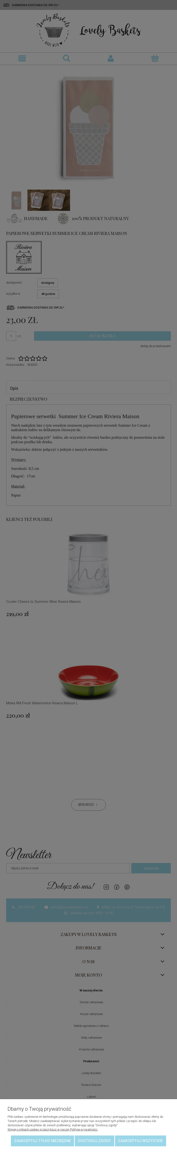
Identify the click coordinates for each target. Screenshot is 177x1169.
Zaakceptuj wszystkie (140, 1141)
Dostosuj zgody (94, 1141)
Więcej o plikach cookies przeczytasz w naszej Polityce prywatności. (53, 1129)
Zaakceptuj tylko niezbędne (42, 1141)
